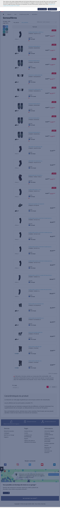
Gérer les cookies (42, 9)
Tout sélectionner (52, 9)
